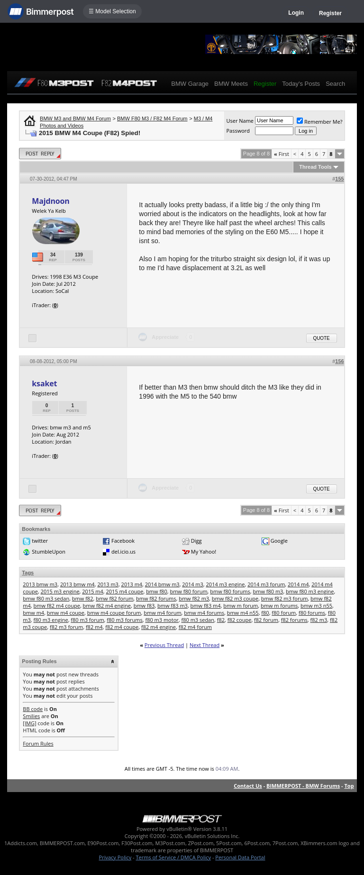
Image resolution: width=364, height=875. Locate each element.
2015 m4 (92, 591)
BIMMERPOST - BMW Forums (303, 785)
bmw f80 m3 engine (310, 591)
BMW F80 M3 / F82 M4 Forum (152, 118)
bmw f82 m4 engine (107, 605)
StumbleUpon (48, 551)
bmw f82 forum (114, 598)
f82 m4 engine (158, 626)
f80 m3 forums (124, 619)
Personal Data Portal (240, 857)
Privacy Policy (115, 857)
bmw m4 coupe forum (114, 612)
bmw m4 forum (162, 612)
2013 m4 (132, 584)
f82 (221, 619)
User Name (240, 120)
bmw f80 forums (230, 591)
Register (330, 13)
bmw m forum (240, 605)
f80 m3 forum (87, 619)
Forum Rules (38, 743)
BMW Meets (231, 83)
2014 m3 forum (266, 584)
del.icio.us (123, 551)
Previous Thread (164, 644)
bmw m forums (279, 605)
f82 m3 (319, 619)
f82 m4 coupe (121, 626)
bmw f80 (156, 591)
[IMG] (29, 723)
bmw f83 (144, 605)
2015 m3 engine (60, 591)
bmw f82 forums (156, 598)
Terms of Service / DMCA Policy (173, 857)
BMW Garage (190, 83)
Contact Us (248, 785)
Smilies (31, 716)
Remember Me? (320, 121)
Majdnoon (50, 201)
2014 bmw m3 (162, 584)
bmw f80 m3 (268, 591)
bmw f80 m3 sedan (46, 598)
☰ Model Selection (112, 11)
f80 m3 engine (51, 619)
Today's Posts (301, 83)
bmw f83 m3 (172, 605)
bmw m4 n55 (243, 612)
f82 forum (266, 619)
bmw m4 (33, 612)
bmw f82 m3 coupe (235, 598)
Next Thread (204, 644)
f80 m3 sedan (198, 619)
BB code (33, 708)
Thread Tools (315, 167)
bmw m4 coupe (65, 612)
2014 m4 (298, 584)
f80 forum (284, 612)
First (281, 153)
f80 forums (312, 612)
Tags (28, 572)
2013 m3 (107, 584)
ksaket (44, 383)
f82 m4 (94, 626)
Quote (321, 338)
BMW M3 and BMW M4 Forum (75, 118)
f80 (265, 612)
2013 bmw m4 (77, 584)
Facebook (123, 540)
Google (279, 540)
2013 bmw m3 (40, 584)
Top (349, 785)
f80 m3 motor (161, 619)
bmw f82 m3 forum (284, 598)
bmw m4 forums (204, 612)
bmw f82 (82, 598)
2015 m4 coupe (125, 591)
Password (238, 130)
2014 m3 (192, 584)
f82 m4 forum (195, 626)
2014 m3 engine (225, 584)
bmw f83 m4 (206, 605)
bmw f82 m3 (194, 598)
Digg (196, 540)
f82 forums (294, 619)
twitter (40, 540)
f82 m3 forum (66, 626)
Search (335, 83)
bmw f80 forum (188, 591)
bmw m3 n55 (316, 605)
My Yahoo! (203, 551)
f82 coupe (240, 619)
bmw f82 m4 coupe (57, 605)
